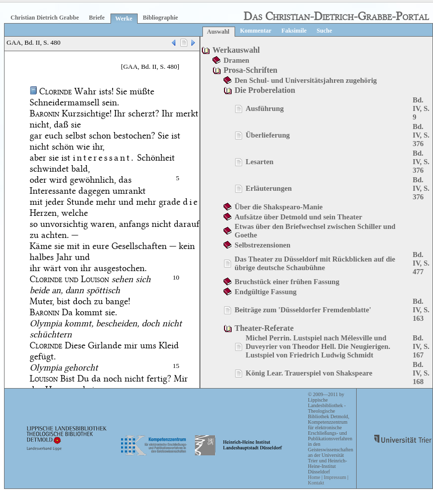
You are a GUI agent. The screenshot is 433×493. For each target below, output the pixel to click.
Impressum (334, 477)
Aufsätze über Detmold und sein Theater (298, 217)
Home (314, 477)
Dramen (236, 60)
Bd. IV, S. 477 (420, 263)
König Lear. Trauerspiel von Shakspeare (309, 373)
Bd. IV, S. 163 (420, 309)
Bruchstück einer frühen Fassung (287, 282)
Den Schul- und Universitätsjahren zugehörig (306, 80)
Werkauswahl (236, 50)
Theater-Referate (264, 328)
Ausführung (265, 108)
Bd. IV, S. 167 (420, 346)
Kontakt (316, 482)
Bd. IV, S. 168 (420, 373)
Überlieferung (268, 135)
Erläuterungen (269, 188)
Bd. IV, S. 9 (420, 108)
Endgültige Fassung (265, 292)
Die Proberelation (265, 90)
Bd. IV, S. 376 (420, 135)
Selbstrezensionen (262, 245)
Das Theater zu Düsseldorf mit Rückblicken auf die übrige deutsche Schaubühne (315, 263)
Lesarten (259, 162)
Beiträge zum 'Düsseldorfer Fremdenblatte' (303, 310)
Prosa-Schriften (250, 70)
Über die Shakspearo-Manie (278, 207)
